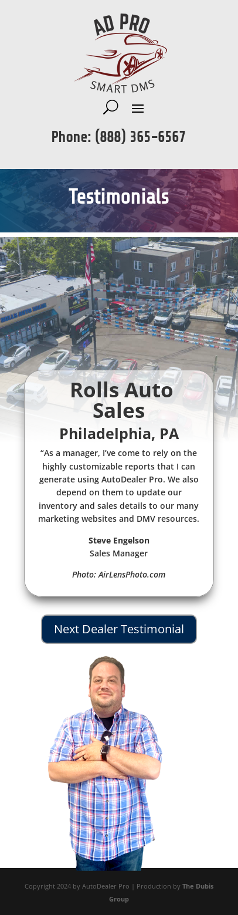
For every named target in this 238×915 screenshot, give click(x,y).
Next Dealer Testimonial (119, 629)
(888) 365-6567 (140, 137)
